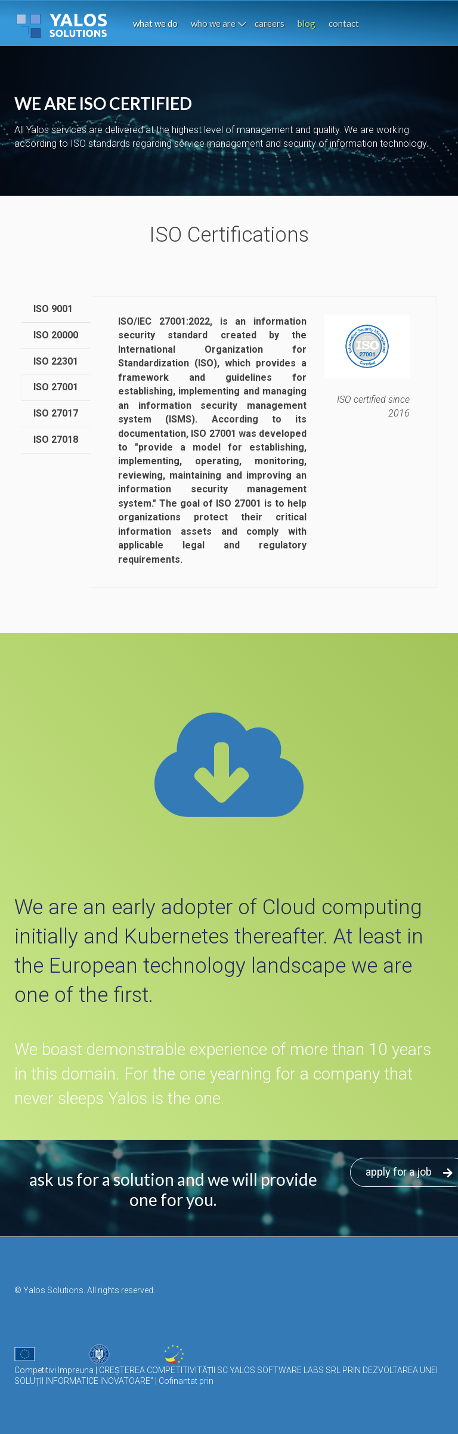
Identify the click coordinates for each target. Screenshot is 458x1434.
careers (269, 23)
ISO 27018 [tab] (55, 439)
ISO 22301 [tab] (55, 361)
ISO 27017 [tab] (55, 413)
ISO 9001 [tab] (53, 308)
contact (344, 23)
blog (306, 23)
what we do (155, 23)
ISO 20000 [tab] (55, 335)
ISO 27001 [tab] (55, 387)
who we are (213, 23)
